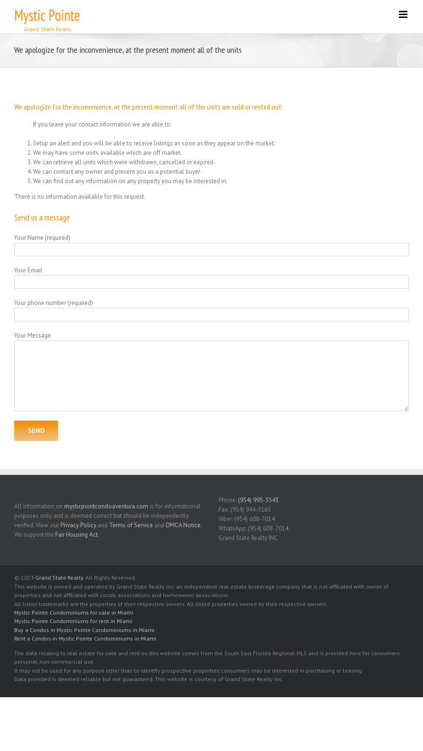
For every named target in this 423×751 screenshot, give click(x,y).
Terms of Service (131, 525)
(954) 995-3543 (258, 500)
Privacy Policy (78, 525)
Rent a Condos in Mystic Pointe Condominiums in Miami (85, 638)
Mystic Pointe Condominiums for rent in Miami (73, 620)
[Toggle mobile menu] (404, 14)
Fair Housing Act (76, 535)
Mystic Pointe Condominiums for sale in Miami (73, 612)
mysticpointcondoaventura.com (106, 506)
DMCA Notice (183, 525)
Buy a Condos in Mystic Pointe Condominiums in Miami (84, 629)
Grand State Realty (59, 577)
